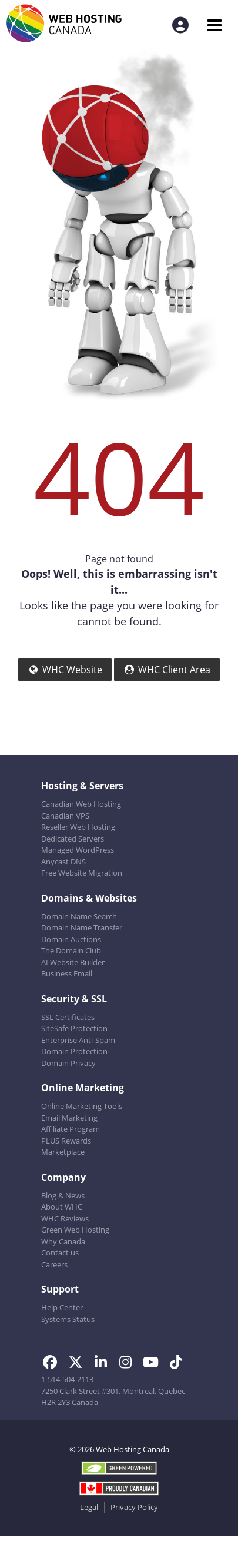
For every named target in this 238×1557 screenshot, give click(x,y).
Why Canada (63, 1241)
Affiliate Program (70, 1129)
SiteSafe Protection (74, 1028)
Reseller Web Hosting (78, 826)
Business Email (66, 973)
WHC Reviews (65, 1218)
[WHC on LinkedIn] (104, 1363)
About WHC (61, 1206)
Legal (89, 1507)
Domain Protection (74, 1051)
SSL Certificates (68, 1017)
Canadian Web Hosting (81, 804)
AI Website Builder (73, 962)
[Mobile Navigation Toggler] (214, 25)
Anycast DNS (63, 861)
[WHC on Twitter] (79, 1363)
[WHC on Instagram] (129, 1363)
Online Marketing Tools (81, 1106)
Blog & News (63, 1195)
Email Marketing (69, 1117)
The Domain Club (71, 950)
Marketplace (63, 1152)
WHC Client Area (166, 669)
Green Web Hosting (75, 1229)
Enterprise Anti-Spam (78, 1040)
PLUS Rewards (66, 1140)
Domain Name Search (79, 916)
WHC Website (65, 669)
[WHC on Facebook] (53, 1363)
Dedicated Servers (72, 838)
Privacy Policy (134, 1507)
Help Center (62, 1307)
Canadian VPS (65, 815)
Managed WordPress (77, 849)
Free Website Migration (81, 872)
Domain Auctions (71, 939)
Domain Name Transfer (81, 927)
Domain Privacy (68, 1063)
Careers (54, 1264)
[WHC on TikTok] (178, 1363)
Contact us (60, 1252)
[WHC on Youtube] (154, 1363)
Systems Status (68, 1319)
